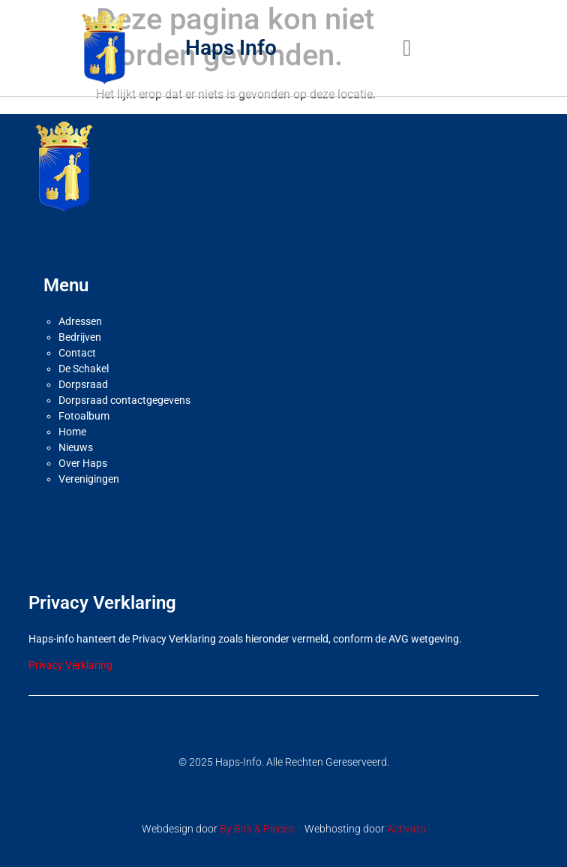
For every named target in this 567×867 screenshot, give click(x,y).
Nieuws (75, 447)
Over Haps (82, 463)
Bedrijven (79, 337)
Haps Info (231, 47)
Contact (77, 353)
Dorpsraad (83, 384)
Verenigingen (88, 479)
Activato (406, 829)
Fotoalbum (84, 416)
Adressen (80, 321)
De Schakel (83, 369)
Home (72, 432)
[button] (407, 48)
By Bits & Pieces (256, 829)
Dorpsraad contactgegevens (124, 400)
